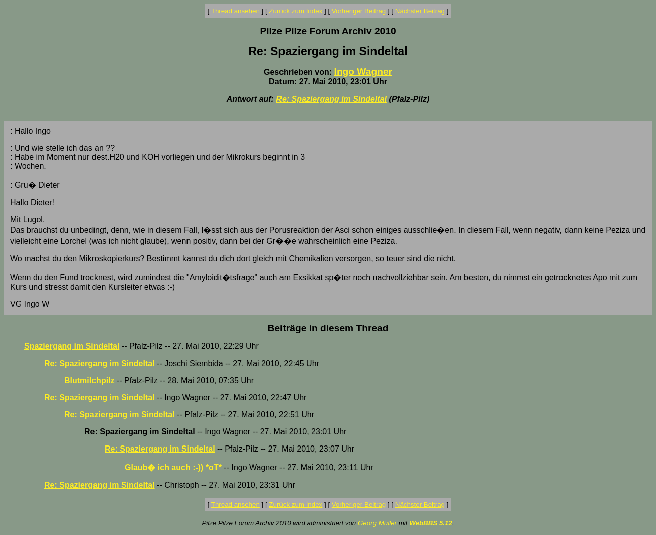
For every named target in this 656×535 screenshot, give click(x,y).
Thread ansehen (235, 11)
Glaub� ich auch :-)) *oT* (173, 467)
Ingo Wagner (363, 71)
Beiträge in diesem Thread (328, 328)
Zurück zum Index (295, 11)
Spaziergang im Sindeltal (71, 346)
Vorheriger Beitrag (359, 11)
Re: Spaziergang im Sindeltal (331, 99)
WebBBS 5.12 (430, 523)
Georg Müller (377, 523)
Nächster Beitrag (420, 11)
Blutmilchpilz (89, 380)
